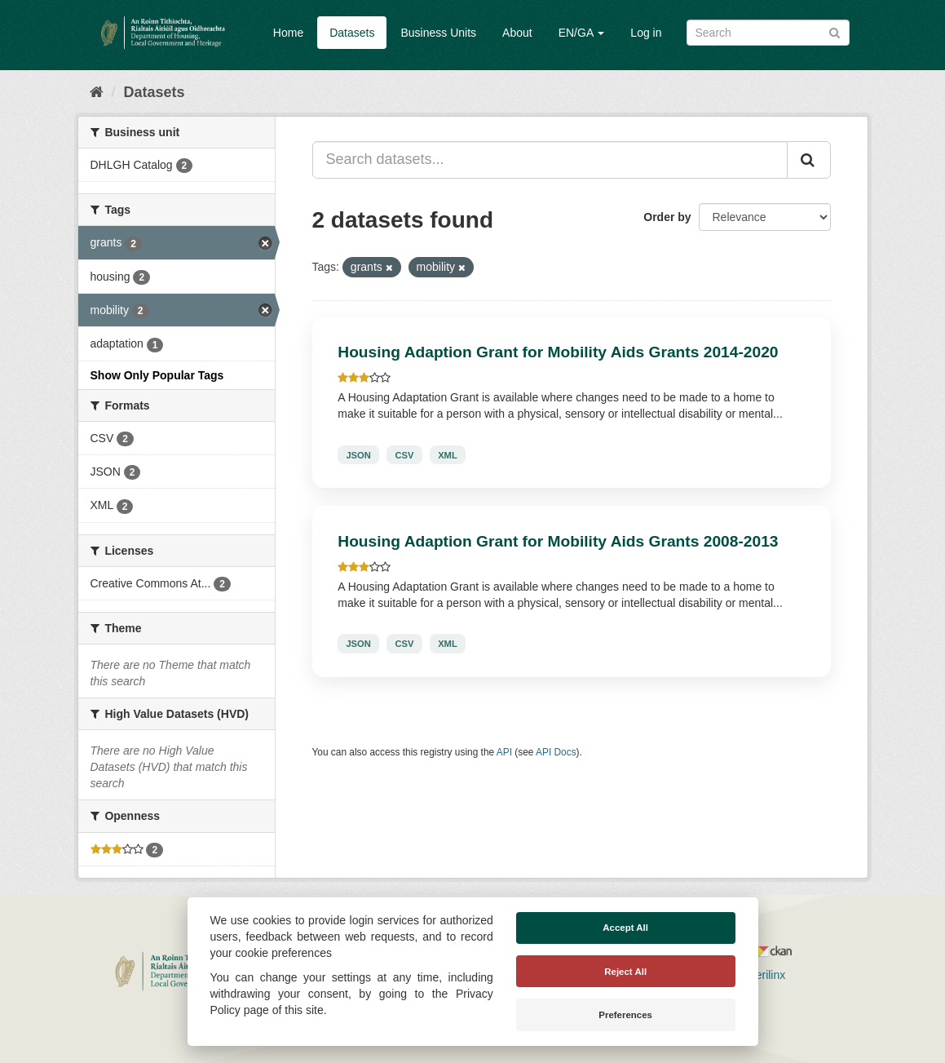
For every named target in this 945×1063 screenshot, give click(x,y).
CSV (404, 454)
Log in (645, 32)
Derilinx (759, 974)
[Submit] (834, 31)
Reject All (625, 972)
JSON (358, 454)
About (517, 32)
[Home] (97, 92)
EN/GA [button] (582, 32)
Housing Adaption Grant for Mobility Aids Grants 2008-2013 (558, 541)
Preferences (625, 1015)
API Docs (556, 752)
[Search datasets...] (550, 160)
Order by (667, 217)
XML (447, 454)
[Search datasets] (768, 33)
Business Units (438, 32)
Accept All (625, 927)
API (504, 752)
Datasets (351, 32)
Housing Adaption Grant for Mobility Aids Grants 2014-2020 (558, 352)
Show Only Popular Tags (157, 375)
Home (288, 32)
